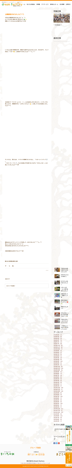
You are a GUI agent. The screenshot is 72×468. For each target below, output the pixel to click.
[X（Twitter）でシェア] (9, 266)
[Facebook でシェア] (5, 266)
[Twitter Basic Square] (56, 443)
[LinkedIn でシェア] (13, 266)
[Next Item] (67, 18)
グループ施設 (35, 447)
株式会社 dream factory (35, 461)
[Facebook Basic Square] (54, 443)
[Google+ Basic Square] (59, 443)
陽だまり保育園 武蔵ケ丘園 (11, 261)
